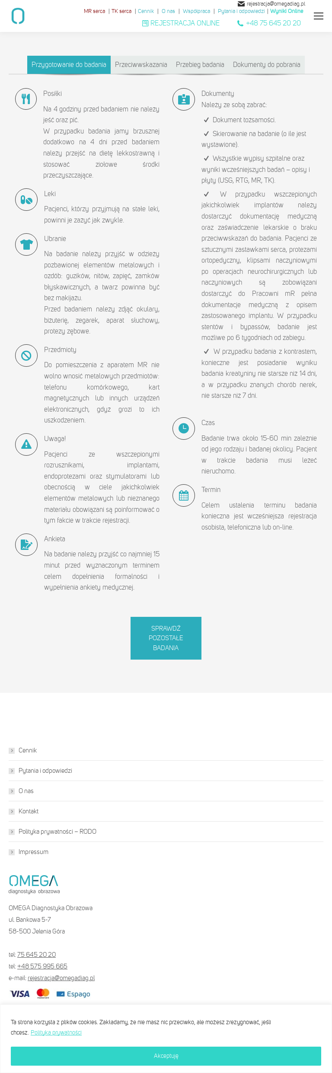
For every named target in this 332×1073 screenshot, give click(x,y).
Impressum (33, 852)
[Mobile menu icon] (318, 16)
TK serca (121, 11)
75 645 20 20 (36, 955)
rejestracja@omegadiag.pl (271, 3)
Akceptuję (166, 1056)
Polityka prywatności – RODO (57, 831)
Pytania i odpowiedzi (241, 11)
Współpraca (196, 11)
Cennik (146, 11)
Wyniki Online (286, 11)
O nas (168, 11)
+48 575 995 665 (42, 966)
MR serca (94, 11)
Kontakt (28, 811)
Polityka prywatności (56, 1032)
